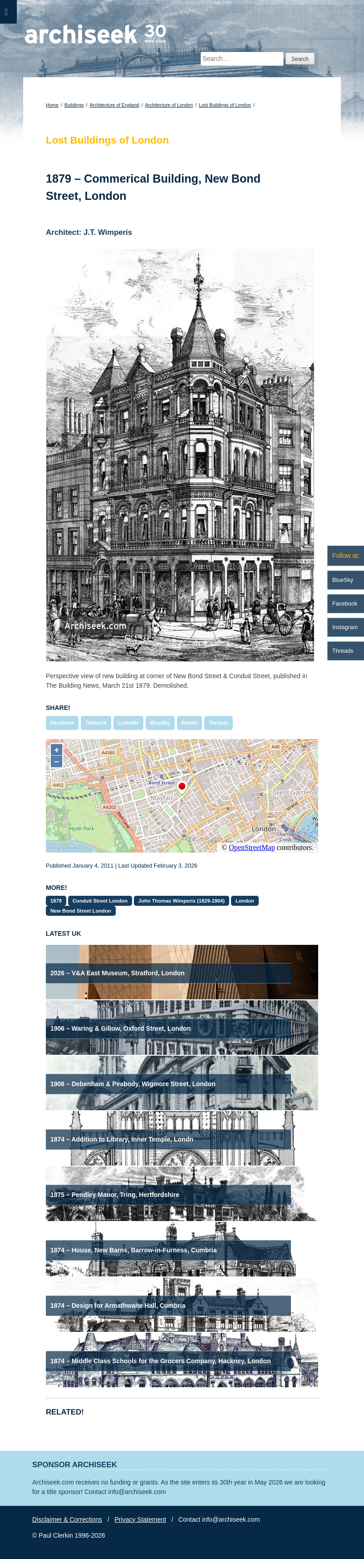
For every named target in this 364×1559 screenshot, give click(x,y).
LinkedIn (128, 722)
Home (52, 105)
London (245, 901)
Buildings (74, 105)
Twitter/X (95, 722)
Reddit (189, 722)
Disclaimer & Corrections (67, 1519)
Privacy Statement (140, 1519)
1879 (56, 901)
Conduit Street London (100, 901)
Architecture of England (114, 105)
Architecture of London (169, 105)
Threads (219, 722)
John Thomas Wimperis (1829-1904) (181, 901)
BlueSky (160, 722)
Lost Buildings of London (225, 105)
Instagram (345, 627)
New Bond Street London (80, 911)
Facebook (62, 722)
